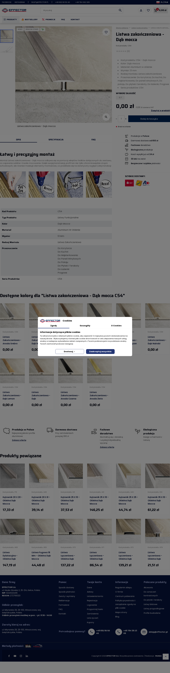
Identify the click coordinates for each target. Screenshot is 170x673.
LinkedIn (27, 656)
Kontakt (75, 19)
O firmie (119, 591)
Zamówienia (92, 613)
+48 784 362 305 (82, 2)
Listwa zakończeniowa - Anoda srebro (12, 340)
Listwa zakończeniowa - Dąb (41, 395)
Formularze (64, 605)
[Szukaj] (81, 10)
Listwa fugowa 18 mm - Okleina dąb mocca (41, 555)
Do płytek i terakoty (153, 600)
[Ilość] (121, 118)
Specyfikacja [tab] (55, 139)
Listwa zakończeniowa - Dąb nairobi (157, 340)
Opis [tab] (18, 139)
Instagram (20, 2)
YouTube (15, 656)
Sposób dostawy (66, 587)
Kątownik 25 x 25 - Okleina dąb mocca (128, 500)
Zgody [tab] (53, 325)
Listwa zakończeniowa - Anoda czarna (70, 395)
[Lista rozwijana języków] (162, 2)
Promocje (50, 19)
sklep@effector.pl (39, 2)
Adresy (90, 591)
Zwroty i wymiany (67, 596)
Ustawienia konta (95, 596)
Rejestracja (92, 600)
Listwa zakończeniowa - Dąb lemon (12, 395)
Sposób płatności (67, 591)
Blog (117, 616)
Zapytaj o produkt (160, 110)
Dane (89, 587)
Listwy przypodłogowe (154, 608)
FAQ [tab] (93, 139)
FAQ (63, 19)
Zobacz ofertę (19, 440)
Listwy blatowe (150, 604)
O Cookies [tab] (116, 325)
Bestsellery (31, 19)
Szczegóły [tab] (85, 325)
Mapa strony (121, 612)
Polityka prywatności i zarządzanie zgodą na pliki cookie (125, 604)
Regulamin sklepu (123, 587)
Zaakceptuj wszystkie (100, 351)
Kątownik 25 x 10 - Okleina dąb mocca (70, 500)
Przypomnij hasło (95, 609)
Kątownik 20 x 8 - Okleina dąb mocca (41, 500)
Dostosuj (69, 351)
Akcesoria (148, 587)
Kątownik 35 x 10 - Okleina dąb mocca (157, 500)
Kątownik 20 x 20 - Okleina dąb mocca (12, 500)
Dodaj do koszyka (149, 118)
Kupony (90, 622)
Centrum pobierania (124, 596)
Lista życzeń (92, 618)
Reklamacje (64, 600)
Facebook (6, 2)
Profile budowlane (152, 613)
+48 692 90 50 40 (62, 2)
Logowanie (92, 605)
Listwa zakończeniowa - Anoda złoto (99, 395)
